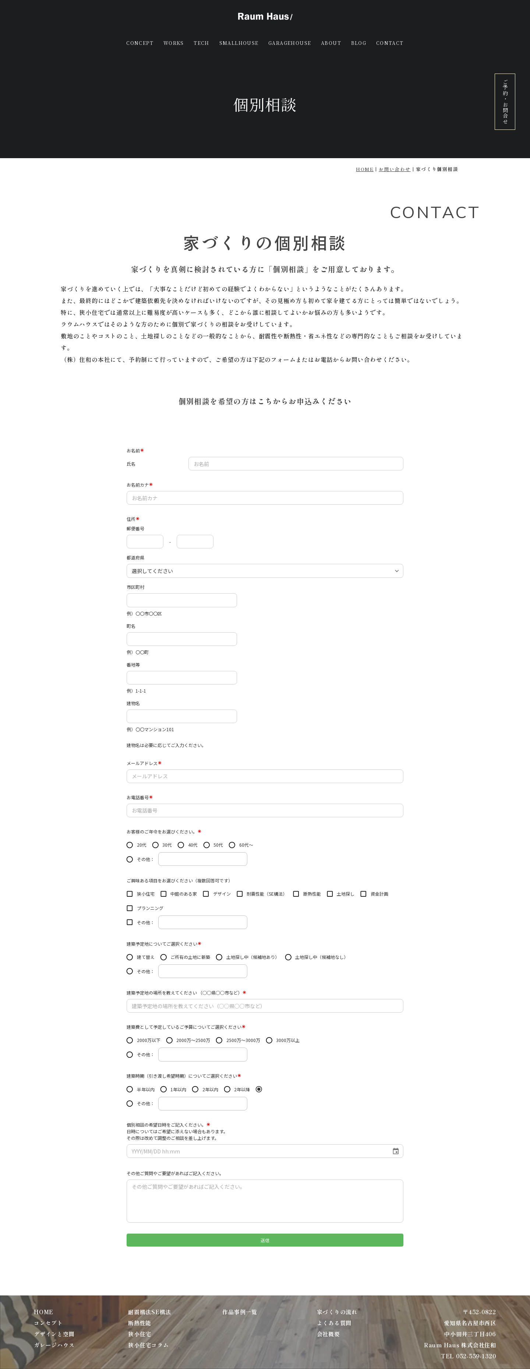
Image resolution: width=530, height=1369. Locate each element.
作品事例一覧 (239, 1312)
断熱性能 (139, 1323)
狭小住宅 (139, 1334)
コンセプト (48, 1323)
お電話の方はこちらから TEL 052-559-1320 (265, 420)
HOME (365, 169)
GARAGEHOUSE (289, 42)
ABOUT (331, 42)
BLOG (359, 42)
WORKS (173, 42)
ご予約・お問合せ (505, 101)
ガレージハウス (54, 1345)
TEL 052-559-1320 (468, 1356)
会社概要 (328, 1334)
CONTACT (390, 42)
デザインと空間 (54, 1334)
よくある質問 (334, 1323)
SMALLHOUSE (239, 42)
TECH (201, 42)
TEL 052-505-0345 (441, 371)
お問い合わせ (394, 169)
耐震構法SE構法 (149, 1312)
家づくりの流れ (337, 1312)
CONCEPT (139, 42)
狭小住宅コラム (148, 1345)
